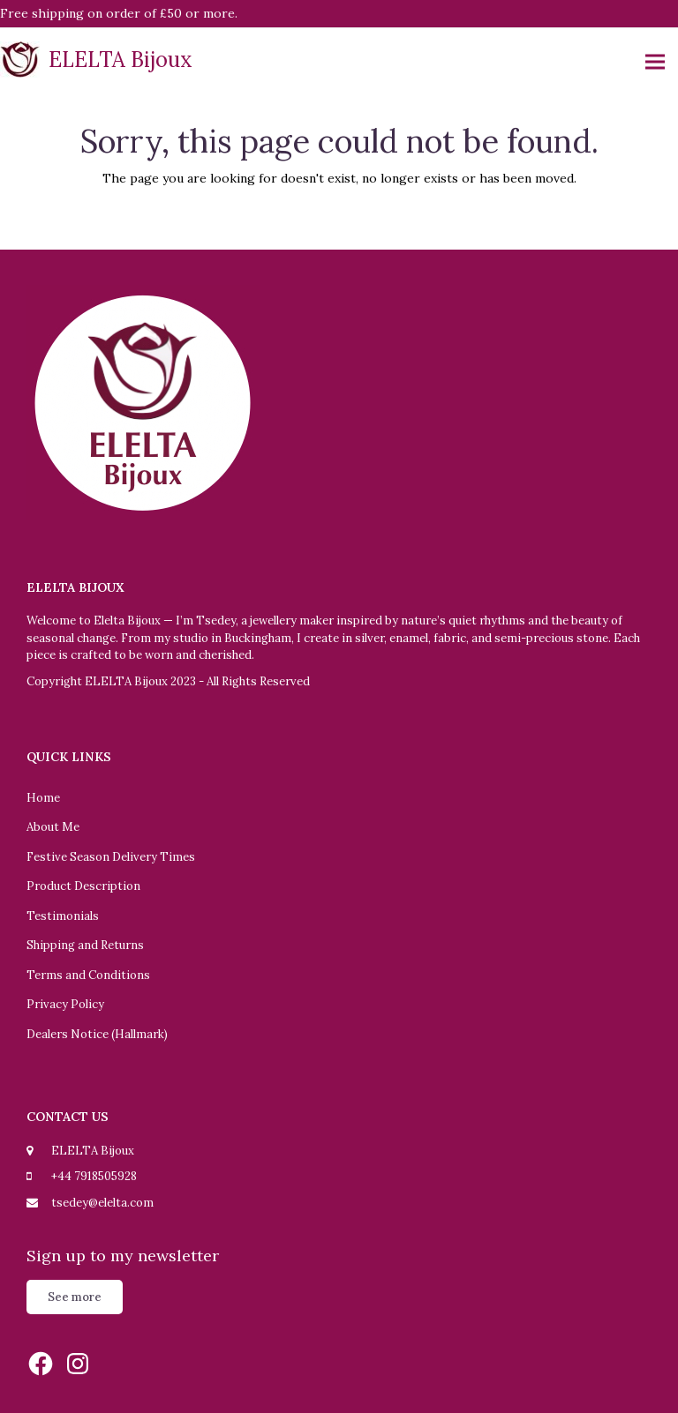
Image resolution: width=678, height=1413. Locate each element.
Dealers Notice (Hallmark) (97, 1034)
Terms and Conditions (88, 975)
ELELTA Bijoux (96, 59)
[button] (655, 62)
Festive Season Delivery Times (110, 856)
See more (75, 1297)
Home (43, 797)
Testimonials (62, 915)
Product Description (83, 885)
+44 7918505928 (94, 1176)
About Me (52, 826)
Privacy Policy (65, 1004)
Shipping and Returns (85, 945)
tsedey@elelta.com (102, 1202)
